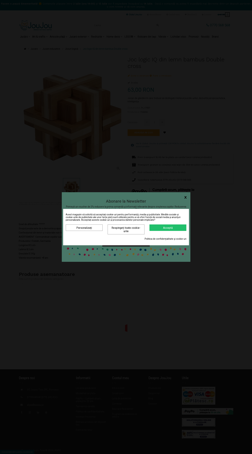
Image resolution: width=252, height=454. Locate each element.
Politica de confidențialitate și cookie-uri (165, 238)
